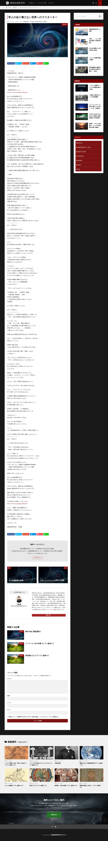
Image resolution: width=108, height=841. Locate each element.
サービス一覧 (42, 3)
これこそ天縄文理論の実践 (95, 58)
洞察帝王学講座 (82, 151)
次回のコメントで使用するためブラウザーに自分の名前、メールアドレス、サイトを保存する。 (34, 716)
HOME (8, 7)
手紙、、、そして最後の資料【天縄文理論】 (95, 40)
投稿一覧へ (48, 615)
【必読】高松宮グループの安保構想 (95, 96)
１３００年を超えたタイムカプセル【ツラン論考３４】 (41, 764)
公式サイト (32, 3)
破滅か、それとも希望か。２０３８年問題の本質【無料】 (95, 125)
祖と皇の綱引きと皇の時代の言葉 (95, 49)
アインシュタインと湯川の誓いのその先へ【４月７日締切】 (95, 106)
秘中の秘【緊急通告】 (33, 631)
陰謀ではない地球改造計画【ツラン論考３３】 (91, 764)
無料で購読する (37, 557)
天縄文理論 (81, 156)
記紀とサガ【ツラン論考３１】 (38, 785)
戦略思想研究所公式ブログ (58, 835)
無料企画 (80, 143)
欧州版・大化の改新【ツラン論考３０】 (66, 785)
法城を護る (58, 763)
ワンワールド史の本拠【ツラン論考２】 (39, 643)
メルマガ (50, 3)
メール (9, 702)
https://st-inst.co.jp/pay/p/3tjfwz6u (17, 92)
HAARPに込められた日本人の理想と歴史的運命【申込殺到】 (95, 116)
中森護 (32, 21)
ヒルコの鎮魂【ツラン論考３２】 (14, 785)
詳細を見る (54, 814)
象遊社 (79, 165)
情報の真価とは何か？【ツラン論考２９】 (90, 786)
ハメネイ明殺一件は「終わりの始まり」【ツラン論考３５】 (16, 764)
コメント (9, 678)
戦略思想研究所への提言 (95, 30)
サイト (9, 709)
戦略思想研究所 (38, 21)
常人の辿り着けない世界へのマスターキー (29, 7)
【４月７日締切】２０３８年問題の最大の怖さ (95, 87)
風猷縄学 (15, 7)
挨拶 (79, 169)
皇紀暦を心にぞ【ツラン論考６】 (37, 655)
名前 (8, 695)
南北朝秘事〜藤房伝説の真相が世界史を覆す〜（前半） (95, 69)
